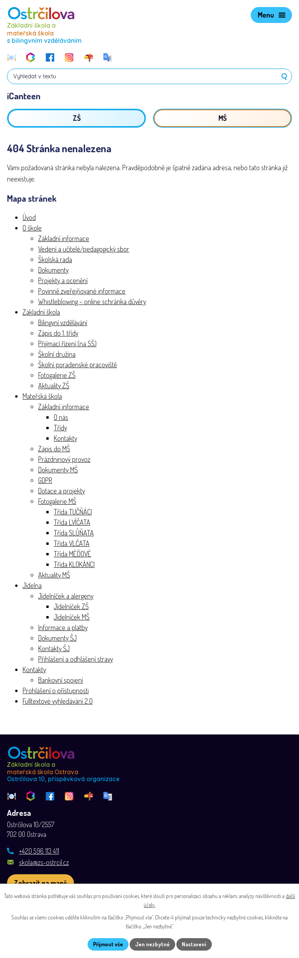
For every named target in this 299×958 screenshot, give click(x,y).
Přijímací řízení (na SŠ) (67, 343)
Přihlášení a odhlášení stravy (75, 659)
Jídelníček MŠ (72, 617)
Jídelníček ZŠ (71, 606)
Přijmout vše (108, 944)
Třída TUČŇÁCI (73, 511)
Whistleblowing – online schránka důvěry (92, 301)
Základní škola (41, 312)
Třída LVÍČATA (72, 522)
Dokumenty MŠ (58, 469)
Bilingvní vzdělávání (62, 322)
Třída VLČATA (72, 543)
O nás (61, 417)
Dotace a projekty (61, 490)
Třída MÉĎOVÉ (72, 553)
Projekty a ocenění (63, 280)
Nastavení (194, 944)
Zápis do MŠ (54, 448)
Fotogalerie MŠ (57, 501)
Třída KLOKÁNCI (74, 564)
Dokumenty (53, 270)
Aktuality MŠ (54, 575)
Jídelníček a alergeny (65, 596)
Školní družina (57, 354)
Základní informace (63, 238)
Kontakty (65, 438)
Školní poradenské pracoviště (77, 364)
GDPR (45, 480)
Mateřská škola (42, 396)
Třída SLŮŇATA (74, 532)
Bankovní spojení (60, 680)
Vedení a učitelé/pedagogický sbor (83, 249)
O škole (32, 228)
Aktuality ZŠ (53, 385)
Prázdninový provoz (64, 459)
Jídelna (32, 585)
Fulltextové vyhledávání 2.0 (58, 701)
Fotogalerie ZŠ (57, 375)
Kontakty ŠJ (54, 648)
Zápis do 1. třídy (58, 333)
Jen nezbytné (152, 944)
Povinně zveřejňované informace (81, 291)
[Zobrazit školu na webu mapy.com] (40, 883)
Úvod (29, 217)
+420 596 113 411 (39, 851)
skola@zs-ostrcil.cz (44, 862)
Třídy (60, 427)
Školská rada (55, 259)
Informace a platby (63, 627)
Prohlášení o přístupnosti (56, 690)
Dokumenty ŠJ (57, 638)
